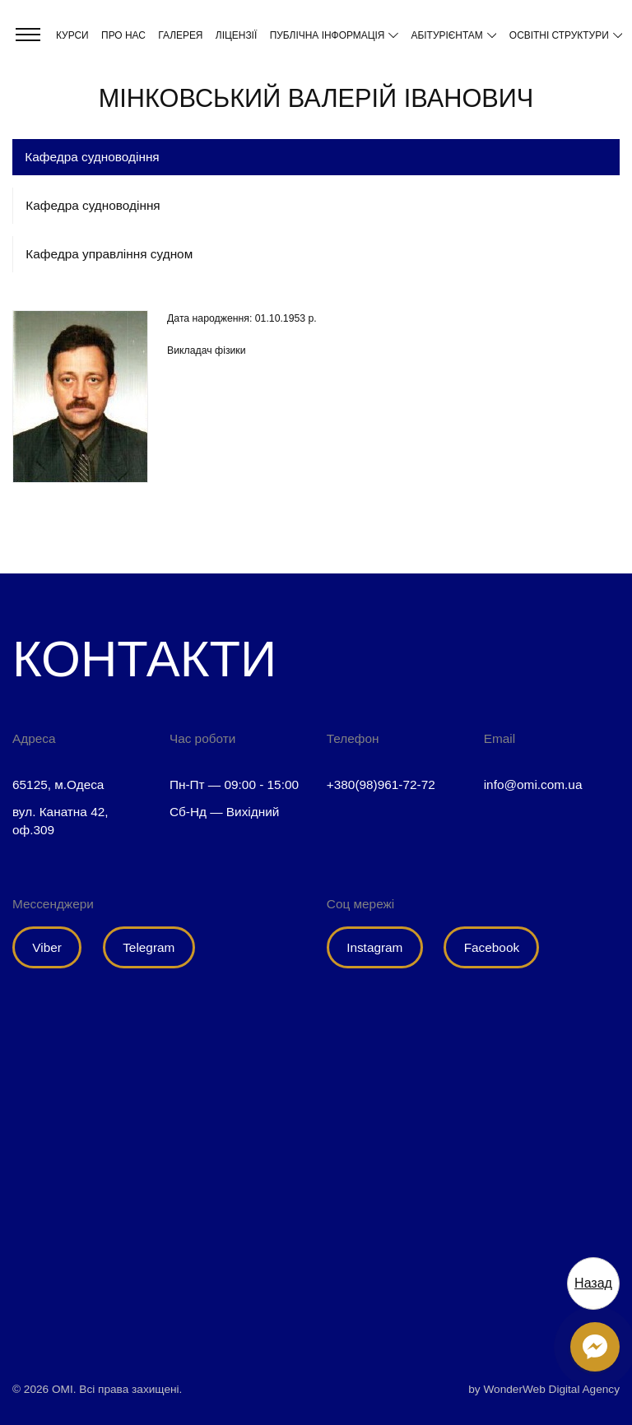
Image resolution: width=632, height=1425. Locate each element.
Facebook (491, 947)
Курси (72, 35)
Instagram (374, 947)
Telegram (148, 947)
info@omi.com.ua (533, 784)
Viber (47, 947)
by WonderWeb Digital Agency (544, 1389)
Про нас (123, 35)
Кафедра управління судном (109, 254)
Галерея (180, 35)
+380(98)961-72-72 (381, 784)
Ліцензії (236, 35)
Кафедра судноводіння (93, 205)
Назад (593, 1283)
